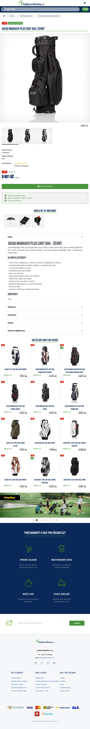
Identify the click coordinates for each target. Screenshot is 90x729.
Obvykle (21, 163)
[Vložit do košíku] (45, 186)
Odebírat (77, 623)
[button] (4, 78)
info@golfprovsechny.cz (47, 658)
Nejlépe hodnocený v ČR (44, 721)
